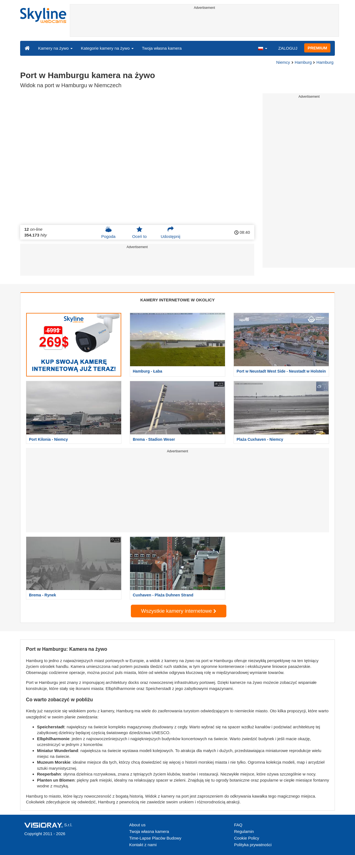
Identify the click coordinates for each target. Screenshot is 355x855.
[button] (262, 48)
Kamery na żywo (55, 48)
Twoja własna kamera (162, 48)
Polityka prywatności (253, 844)
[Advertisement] (204, 24)
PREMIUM (317, 48)
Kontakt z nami (143, 844)
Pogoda (108, 232)
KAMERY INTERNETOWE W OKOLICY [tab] (177, 300)
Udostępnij (170, 232)
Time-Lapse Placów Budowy (155, 838)
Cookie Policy (246, 838)
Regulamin (244, 831)
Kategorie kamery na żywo (107, 48)
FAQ (238, 824)
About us (137, 824)
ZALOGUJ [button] (287, 48)
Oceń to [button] (139, 232)
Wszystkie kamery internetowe (178, 611)
